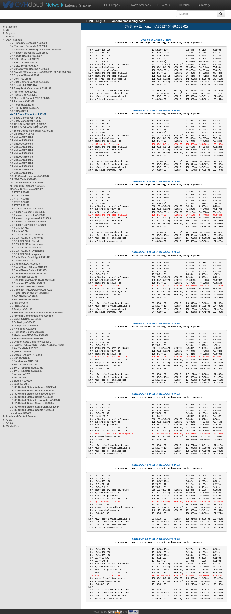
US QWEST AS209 (20, 351)
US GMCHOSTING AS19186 (25, 319)
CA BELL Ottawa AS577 (23, 62)
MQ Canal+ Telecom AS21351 (26, 189)
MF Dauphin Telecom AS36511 (27, 186)
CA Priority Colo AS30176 (24, 108)
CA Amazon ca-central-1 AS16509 (29, 52)
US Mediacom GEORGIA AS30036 (29, 335)
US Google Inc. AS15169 (24, 325)
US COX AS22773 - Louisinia (26, 244)
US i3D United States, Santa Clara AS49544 (34, 406)
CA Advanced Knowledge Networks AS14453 (35, 49)
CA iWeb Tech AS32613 (23, 179)
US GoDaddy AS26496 (22, 322)
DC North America (138, 5)
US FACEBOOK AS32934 (24, 296)
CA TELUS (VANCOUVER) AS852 (28, 127)
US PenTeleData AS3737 (24, 348)
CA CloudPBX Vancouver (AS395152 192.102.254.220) (40, 72)
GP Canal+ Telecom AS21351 (26, 182)
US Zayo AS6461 (19, 384)
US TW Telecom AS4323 (23, 364)
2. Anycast (9, 33)
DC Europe (112, 5)
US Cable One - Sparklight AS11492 (30, 257)
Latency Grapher (69, 5)
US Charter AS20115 (21, 260)
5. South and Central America (20, 416)
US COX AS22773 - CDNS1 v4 (27, 234)
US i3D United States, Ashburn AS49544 (33, 387)
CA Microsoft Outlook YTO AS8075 (30, 98)
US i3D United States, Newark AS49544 (32, 403)
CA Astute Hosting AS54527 (26, 56)
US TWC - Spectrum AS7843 (26, 371)
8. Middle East (11, 426)
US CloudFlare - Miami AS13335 (28, 273)
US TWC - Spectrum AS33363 (26, 367)
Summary (205, 5)
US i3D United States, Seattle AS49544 (32, 410)
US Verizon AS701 (20, 374)
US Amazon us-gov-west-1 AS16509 (30, 218)
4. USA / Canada (12, 39)
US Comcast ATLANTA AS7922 (27, 283)
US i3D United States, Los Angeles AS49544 (35, 400)
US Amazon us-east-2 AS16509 (27, 215)
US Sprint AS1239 (20, 358)
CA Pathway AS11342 (22, 101)
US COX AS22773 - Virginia (25, 254)
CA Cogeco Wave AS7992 (24, 75)
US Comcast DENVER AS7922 (27, 286)
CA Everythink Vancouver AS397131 (30, 88)
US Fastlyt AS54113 (21, 309)
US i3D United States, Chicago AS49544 (33, 393)
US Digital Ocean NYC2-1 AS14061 (29, 293)
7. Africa (8, 423)
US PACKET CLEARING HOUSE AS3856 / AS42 (37, 345)
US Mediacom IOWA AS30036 (27, 338)
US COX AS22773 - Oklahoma (27, 250)
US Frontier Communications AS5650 (31, 315)
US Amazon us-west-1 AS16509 (28, 221)
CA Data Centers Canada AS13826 (29, 82)
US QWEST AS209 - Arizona (26, 354)
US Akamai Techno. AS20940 (26, 208)
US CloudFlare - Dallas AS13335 (28, 270)
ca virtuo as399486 (20, 413)
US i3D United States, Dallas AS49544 (31, 397)
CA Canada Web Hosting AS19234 (29, 69)
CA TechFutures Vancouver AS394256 (31, 130)
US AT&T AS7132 (19, 205)
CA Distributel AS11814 (23, 85)
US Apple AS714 (19, 228)
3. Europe (8, 36)
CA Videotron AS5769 (22, 134)
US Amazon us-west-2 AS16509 (28, 224)
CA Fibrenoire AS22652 (23, 91)
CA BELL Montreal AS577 (24, 59)
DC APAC (164, 5)
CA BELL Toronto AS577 (24, 65)
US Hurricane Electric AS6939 (27, 332)
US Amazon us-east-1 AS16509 (27, 211)
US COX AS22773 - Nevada (25, 247)
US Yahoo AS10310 (21, 380)
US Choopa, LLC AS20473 (25, 263)
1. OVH (7, 30)
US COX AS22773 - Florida (25, 241)
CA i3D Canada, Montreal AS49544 (29, 176)
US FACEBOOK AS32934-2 (25, 299)
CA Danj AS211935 (20, 78)
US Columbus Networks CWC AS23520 (32, 280)
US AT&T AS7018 (19, 192)
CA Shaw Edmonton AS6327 (30, 114)
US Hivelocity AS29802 (23, 328)
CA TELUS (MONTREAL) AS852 (28, 124)
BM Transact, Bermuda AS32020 (28, 43)
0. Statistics (10, 26)
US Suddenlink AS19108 (24, 361)
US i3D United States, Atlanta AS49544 (32, 390)
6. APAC (8, 419)
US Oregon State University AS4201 (30, 341)
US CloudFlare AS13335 (23, 276)
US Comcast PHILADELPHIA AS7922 (31, 289)
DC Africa (185, 5)
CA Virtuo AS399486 (21, 137)
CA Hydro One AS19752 (23, 95)
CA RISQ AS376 (19, 111)
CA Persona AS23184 (22, 104)
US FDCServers (19, 302)
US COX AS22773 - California (26, 237)
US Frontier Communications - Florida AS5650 (36, 312)
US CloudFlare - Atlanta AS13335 (29, 267)
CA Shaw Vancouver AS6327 (26, 117)
